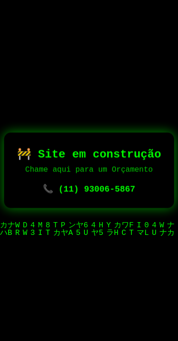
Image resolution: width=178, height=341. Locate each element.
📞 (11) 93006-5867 (89, 190)
